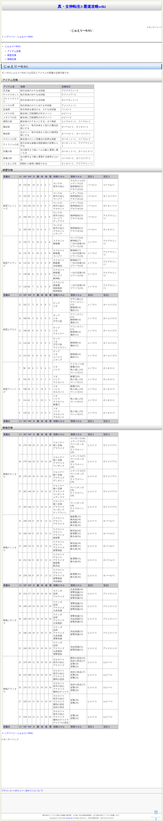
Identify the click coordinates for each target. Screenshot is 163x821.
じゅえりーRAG (25, 37)
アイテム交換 (14, 51)
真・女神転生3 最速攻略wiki (82, 6)
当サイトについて (34, 790)
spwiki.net (69, 818)
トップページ (8, 37)
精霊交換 (11, 55)
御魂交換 (11, 59)
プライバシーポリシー (12, 790)
